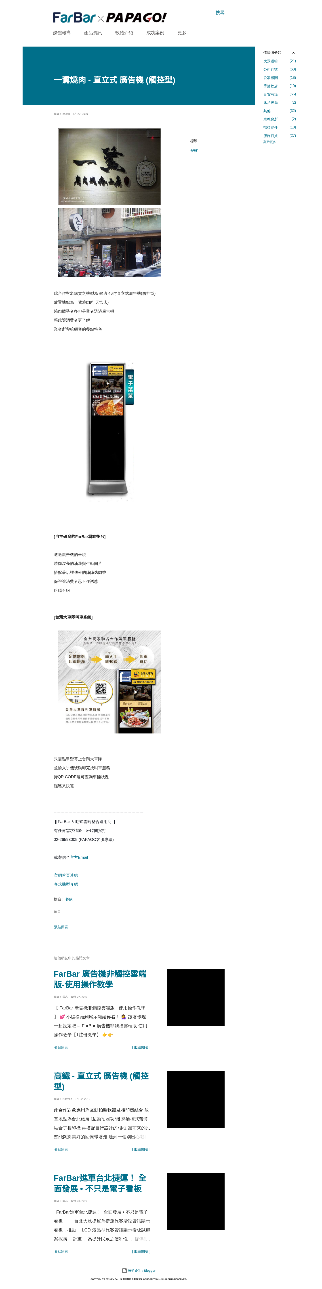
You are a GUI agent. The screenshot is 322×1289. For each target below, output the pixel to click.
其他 (279, 111)
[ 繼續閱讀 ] (141, 1047)
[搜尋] (220, 12)
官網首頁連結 (66, 875)
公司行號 (279, 69)
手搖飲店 (279, 86)
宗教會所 (279, 119)
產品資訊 (93, 32)
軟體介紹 (124, 32)
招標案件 (279, 127)
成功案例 (155, 32)
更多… (184, 32)
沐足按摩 (279, 102)
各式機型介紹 (66, 884)
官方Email (79, 857)
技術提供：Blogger (139, 1270)
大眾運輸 (279, 61)
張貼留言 (61, 927)
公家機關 (279, 78)
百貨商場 (279, 94)
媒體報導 (62, 32)
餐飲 (193, 150)
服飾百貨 (279, 136)
